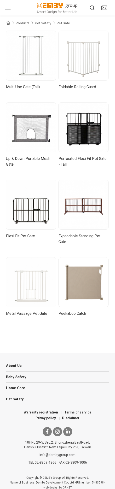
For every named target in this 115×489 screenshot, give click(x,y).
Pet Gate (63, 23)
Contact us (104, 8)
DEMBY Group (57, 8)
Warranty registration (41, 412)
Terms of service (77, 412)
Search (92, 8)
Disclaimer (71, 418)
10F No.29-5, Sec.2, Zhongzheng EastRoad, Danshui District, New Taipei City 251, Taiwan (57, 444)
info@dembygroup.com (57, 455)
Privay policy (45, 418)
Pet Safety (43, 23)
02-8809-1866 (45, 462)
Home (8, 23)
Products (22, 23)
